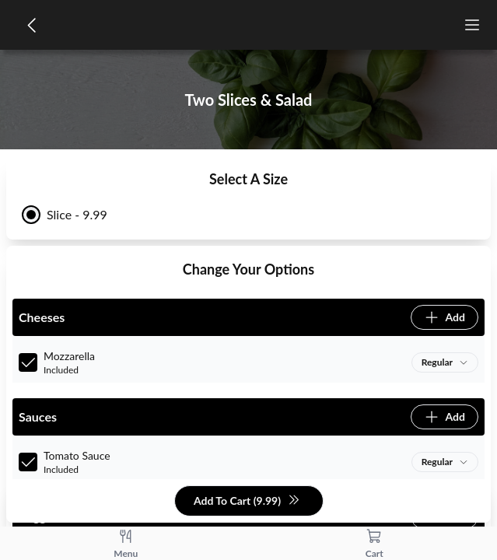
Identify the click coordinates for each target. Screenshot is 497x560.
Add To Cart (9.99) (247, 501)
